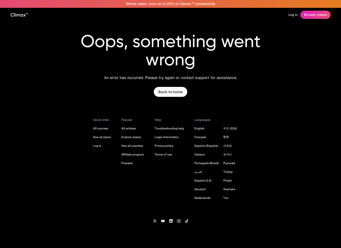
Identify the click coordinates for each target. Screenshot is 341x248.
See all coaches (132, 145)
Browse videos (315, 15)
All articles (128, 128)
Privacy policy (164, 145)
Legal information (167, 137)
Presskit (127, 163)
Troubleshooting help (169, 128)
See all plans (102, 137)
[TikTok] (186, 221)
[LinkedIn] (171, 221)
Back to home (170, 92)
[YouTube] (163, 221)
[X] (155, 221)
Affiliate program (132, 154)
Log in (293, 15)
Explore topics (131, 137)
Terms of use (163, 154)
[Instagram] (179, 221)
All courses (100, 128)
